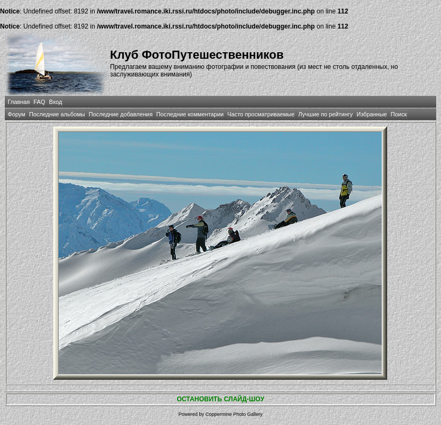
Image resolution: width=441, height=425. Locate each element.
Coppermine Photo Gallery (233, 414)
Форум (16, 114)
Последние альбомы (57, 114)
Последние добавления (120, 114)
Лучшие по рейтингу (325, 114)
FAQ (39, 102)
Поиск (399, 114)
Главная (19, 102)
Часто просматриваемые (261, 114)
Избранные (371, 114)
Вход (55, 102)
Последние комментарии (189, 114)
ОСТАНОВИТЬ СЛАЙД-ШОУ (220, 399)
